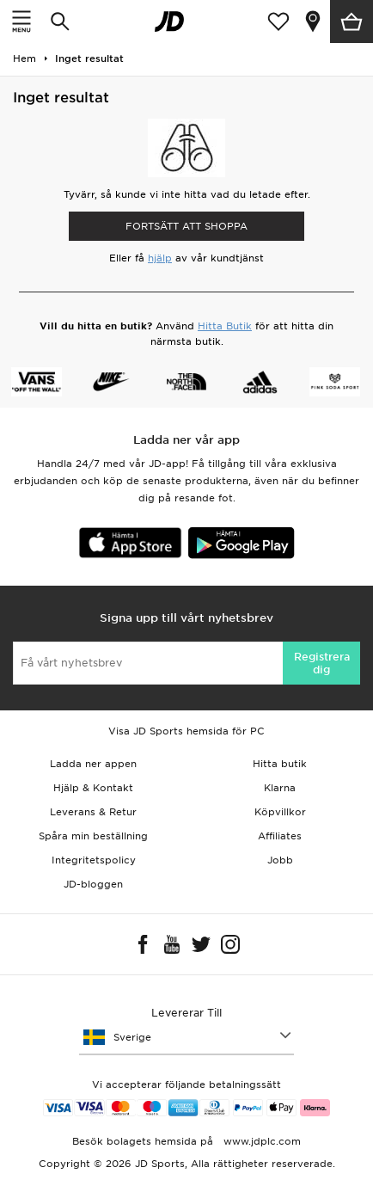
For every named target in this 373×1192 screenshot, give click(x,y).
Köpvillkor (280, 812)
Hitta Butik (225, 326)
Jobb (280, 860)
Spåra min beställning (93, 836)
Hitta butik (280, 764)
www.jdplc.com (260, 1141)
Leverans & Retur (93, 812)
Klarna (280, 788)
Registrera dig (322, 663)
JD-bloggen (93, 884)
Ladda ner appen (93, 764)
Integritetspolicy (94, 860)
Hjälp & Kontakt (93, 788)
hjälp (160, 258)
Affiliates (280, 836)
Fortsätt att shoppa (186, 226)
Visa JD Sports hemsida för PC (186, 731)
